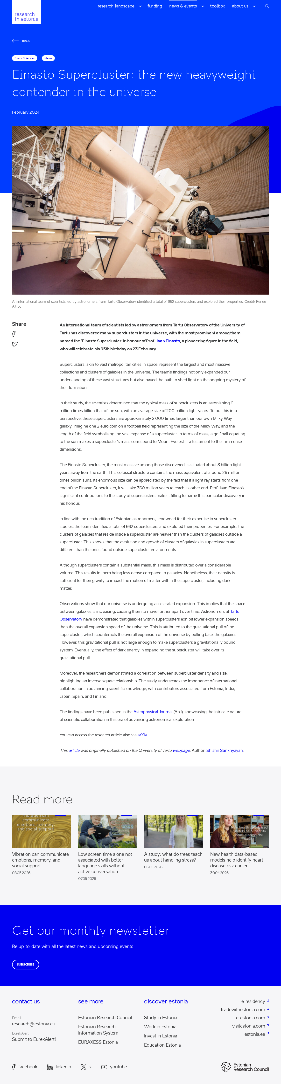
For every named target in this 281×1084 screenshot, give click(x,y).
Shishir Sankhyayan (224, 750)
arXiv (142, 735)
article (74, 750)
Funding (155, 6)
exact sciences (24, 58)
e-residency (253, 1001)
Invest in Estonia (160, 1036)
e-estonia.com (250, 1018)
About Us (240, 6)
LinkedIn (59, 1067)
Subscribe (25, 964)
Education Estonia (162, 1045)
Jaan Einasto (168, 340)
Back (21, 41)
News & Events (183, 6)
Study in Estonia (160, 1017)
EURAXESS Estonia (98, 1042)
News (48, 58)
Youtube (114, 1067)
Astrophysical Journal (153, 712)
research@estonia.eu (33, 1024)
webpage (181, 750)
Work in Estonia (160, 1026)
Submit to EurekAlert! (34, 1039)
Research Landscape (116, 6)
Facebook (24, 1067)
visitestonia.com (248, 1026)
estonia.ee (255, 1034)
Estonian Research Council (105, 1017)
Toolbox (217, 6)
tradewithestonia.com (243, 1009)
